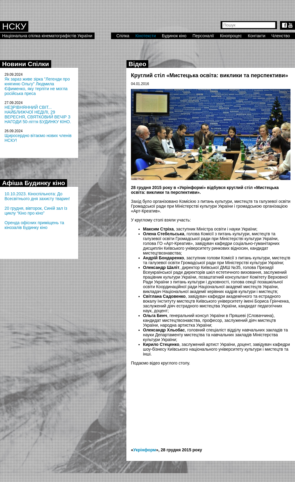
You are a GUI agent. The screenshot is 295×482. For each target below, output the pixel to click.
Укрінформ (144, 449)
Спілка (122, 35)
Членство (281, 35)
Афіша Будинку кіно (33, 182)
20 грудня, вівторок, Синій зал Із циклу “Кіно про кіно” (36, 210)
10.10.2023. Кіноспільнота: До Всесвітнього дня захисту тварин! (37, 196)
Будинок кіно (174, 35)
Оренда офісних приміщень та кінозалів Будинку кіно (34, 225)
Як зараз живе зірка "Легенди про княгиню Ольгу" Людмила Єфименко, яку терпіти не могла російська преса (37, 86)
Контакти (256, 35)
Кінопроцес (231, 35)
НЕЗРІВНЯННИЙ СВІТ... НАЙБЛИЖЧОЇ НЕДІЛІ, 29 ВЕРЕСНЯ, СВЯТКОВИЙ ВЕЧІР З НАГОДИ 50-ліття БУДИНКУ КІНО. (38, 114)
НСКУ (14, 26)
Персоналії (203, 35)
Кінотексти (145, 35)
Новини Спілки (25, 63)
